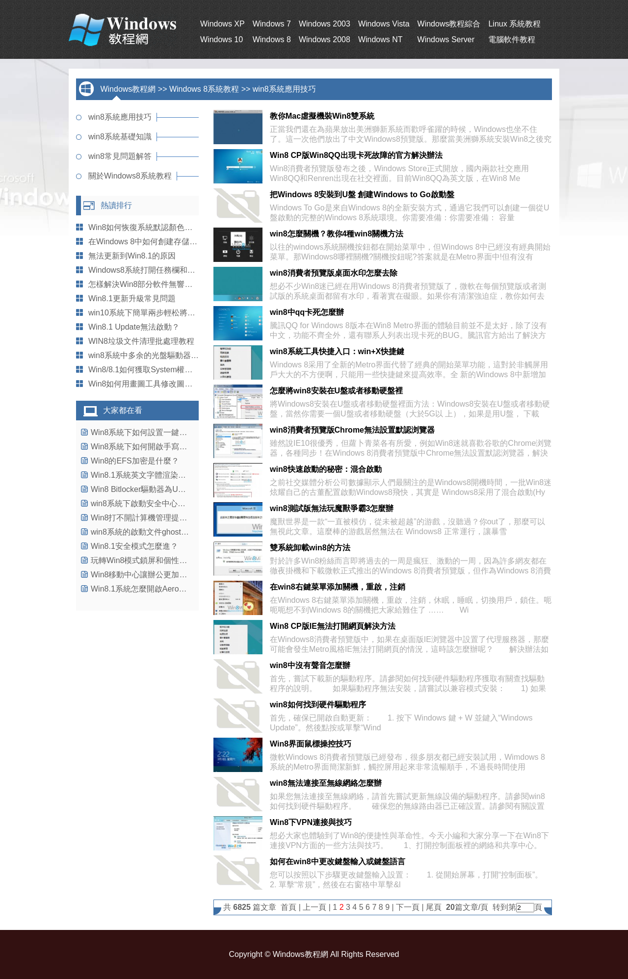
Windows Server (446, 39)
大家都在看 (122, 410)
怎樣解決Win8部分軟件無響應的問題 (152, 284)
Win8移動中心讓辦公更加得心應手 (150, 574)
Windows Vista (384, 24)
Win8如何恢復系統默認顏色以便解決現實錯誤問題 (175, 227)
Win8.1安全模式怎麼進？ (134, 546)
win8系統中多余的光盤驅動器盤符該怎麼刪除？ (171, 355)
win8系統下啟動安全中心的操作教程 (154, 503)
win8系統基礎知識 (120, 136)
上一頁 (314, 907)
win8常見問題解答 (120, 156)
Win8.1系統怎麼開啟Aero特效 (143, 589)
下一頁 (407, 907)
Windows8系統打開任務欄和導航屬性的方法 (165, 270)
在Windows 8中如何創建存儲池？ (146, 241)
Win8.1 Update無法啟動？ (134, 327)
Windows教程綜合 (449, 24)
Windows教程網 (128, 89)
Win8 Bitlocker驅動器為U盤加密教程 (154, 489)
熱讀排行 (116, 205)
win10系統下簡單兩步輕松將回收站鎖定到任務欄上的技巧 (188, 313)
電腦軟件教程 (511, 39)
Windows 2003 (324, 24)
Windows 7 (272, 24)
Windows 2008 (324, 39)
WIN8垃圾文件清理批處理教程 (141, 341)
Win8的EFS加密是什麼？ (135, 461)
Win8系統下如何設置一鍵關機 (143, 432)
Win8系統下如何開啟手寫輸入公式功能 (158, 446)
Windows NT (380, 39)
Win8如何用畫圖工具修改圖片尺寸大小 (156, 384)
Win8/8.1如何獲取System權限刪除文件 (156, 369)
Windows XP (222, 24)
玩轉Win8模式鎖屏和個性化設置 (147, 560)
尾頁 (435, 907)
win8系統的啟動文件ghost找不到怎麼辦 (159, 532)
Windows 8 (272, 39)
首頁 (288, 907)
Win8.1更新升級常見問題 (132, 298)
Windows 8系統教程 (204, 89)
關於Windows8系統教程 (130, 176)
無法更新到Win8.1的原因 (132, 256)
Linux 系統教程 (514, 24)
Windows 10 (221, 39)
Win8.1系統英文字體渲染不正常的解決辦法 (166, 475)
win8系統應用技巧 (284, 89)
